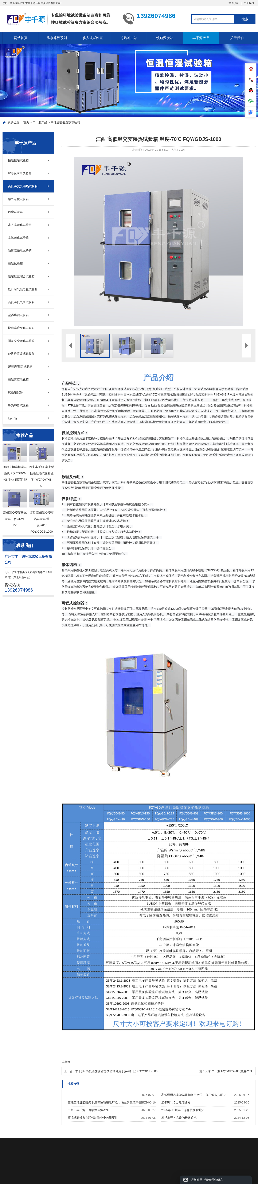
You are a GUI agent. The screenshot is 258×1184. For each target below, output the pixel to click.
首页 (26, 122)
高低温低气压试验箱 (21, 302)
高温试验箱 (15, 263)
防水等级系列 (57, 38)
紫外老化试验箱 (18, 199)
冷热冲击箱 (128, 38)
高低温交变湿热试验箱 (65, 122)
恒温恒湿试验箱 (18, 160)
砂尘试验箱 (15, 212)
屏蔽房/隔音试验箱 (20, 366)
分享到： (67, 1062)
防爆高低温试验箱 (20, 250)
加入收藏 (233, 3)
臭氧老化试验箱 (18, 237)
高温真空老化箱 (18, 379)
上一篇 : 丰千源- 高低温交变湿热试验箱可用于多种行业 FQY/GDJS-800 (110, 1071)
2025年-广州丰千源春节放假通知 (182, 1110)
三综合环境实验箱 (79, 1102)
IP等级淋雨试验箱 (19, 173)
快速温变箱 (164, 38)
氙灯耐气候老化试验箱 (23, 289)
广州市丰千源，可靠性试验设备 (88, 1110)
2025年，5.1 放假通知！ (177, 1102)
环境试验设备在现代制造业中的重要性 (93, 1117)
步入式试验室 (93, 38)
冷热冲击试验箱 (18, 405)
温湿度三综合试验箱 (21, 276)
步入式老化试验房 (20, 224)
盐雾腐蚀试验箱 (18, 315)
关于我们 (249, 3)
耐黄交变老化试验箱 (21, 340)
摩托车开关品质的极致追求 (179, 1117)
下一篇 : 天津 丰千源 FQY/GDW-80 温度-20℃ (223, 1071)
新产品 (12, 418)
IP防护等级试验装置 (21, 353)
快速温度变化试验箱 (21, 328)
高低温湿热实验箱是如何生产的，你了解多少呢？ (193, 1095)
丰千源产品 (200, 38)
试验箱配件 (15, 392)
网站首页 (20, 38)
